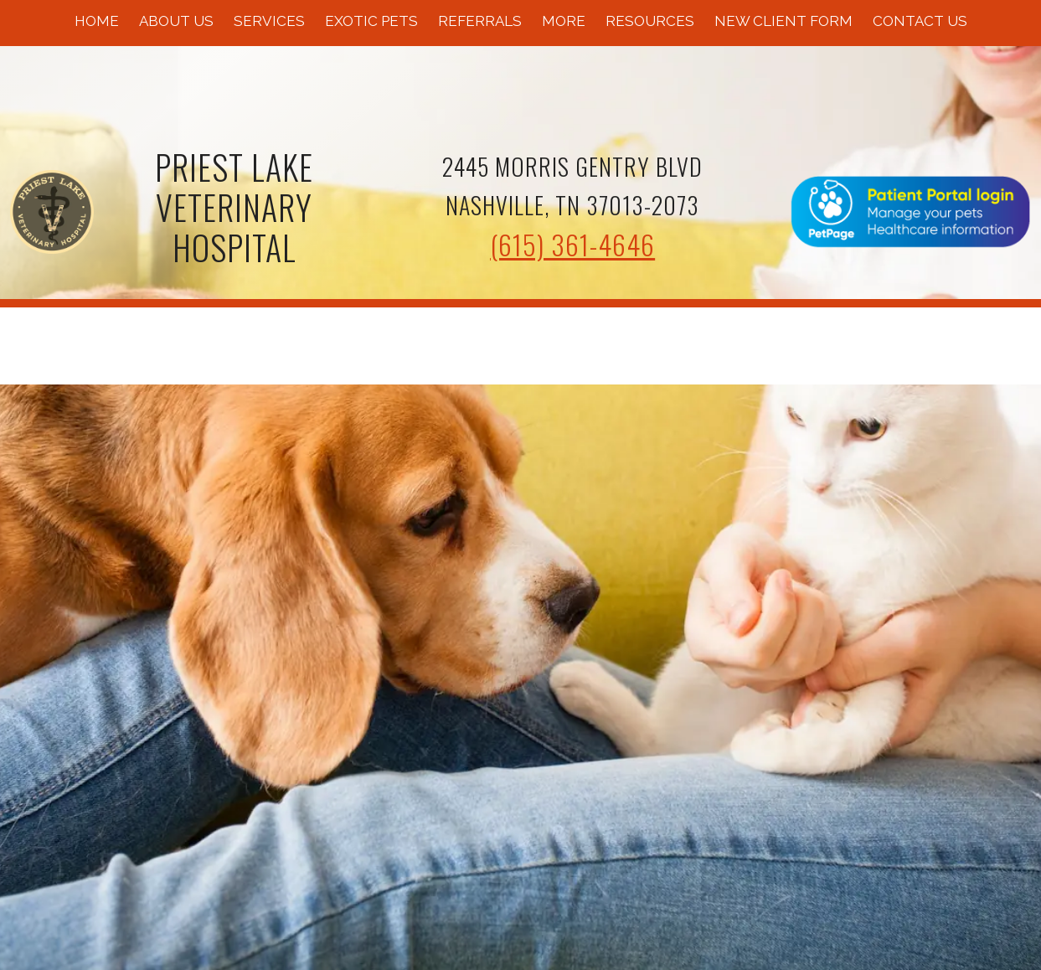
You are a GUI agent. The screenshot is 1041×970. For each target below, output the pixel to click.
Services (269, 21)
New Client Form (783, 21)
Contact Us (920, 21)
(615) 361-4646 (572, 244)
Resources (650, 21)
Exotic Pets (371, 21)
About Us (176, 21)
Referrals (480, 21)
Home (97, 21)
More (563, 21)
